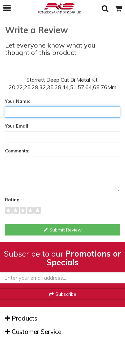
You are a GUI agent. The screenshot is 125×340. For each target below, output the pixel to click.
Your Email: (17, 126)
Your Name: (17, 101)
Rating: (12, 199)
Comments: (17, 150)
